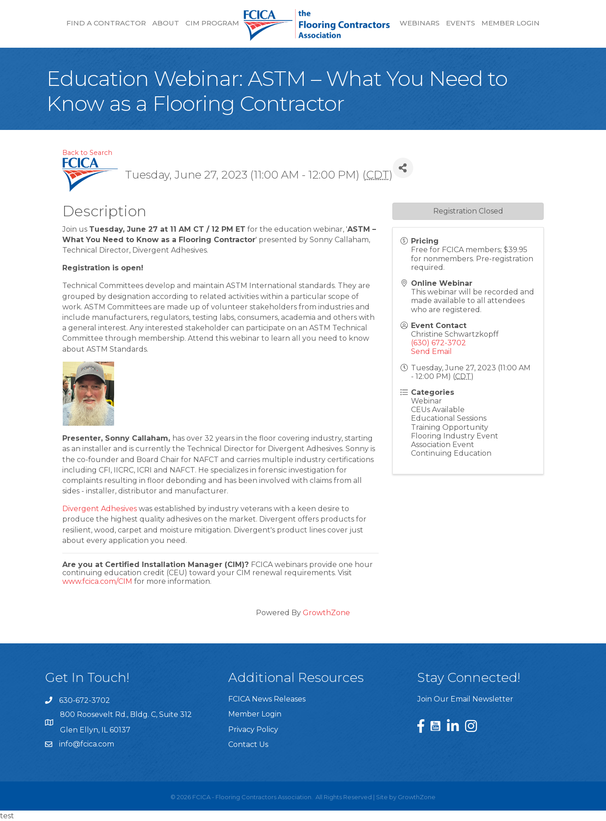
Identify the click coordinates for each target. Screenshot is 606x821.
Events (460, 23)
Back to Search (87, 153)
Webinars (420, 23)
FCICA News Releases (267, 699)
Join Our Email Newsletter (465, 699)
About (165, 23)
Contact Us (248, 744)
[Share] (403, 168)
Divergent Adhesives (99, 508)
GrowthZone (326, 612)
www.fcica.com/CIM (97, 581)
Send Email (431, 351)
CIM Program (212, 23)
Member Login (510, 23)
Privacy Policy (253, 729)
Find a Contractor (106, 23)
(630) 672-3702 (438, 342)
